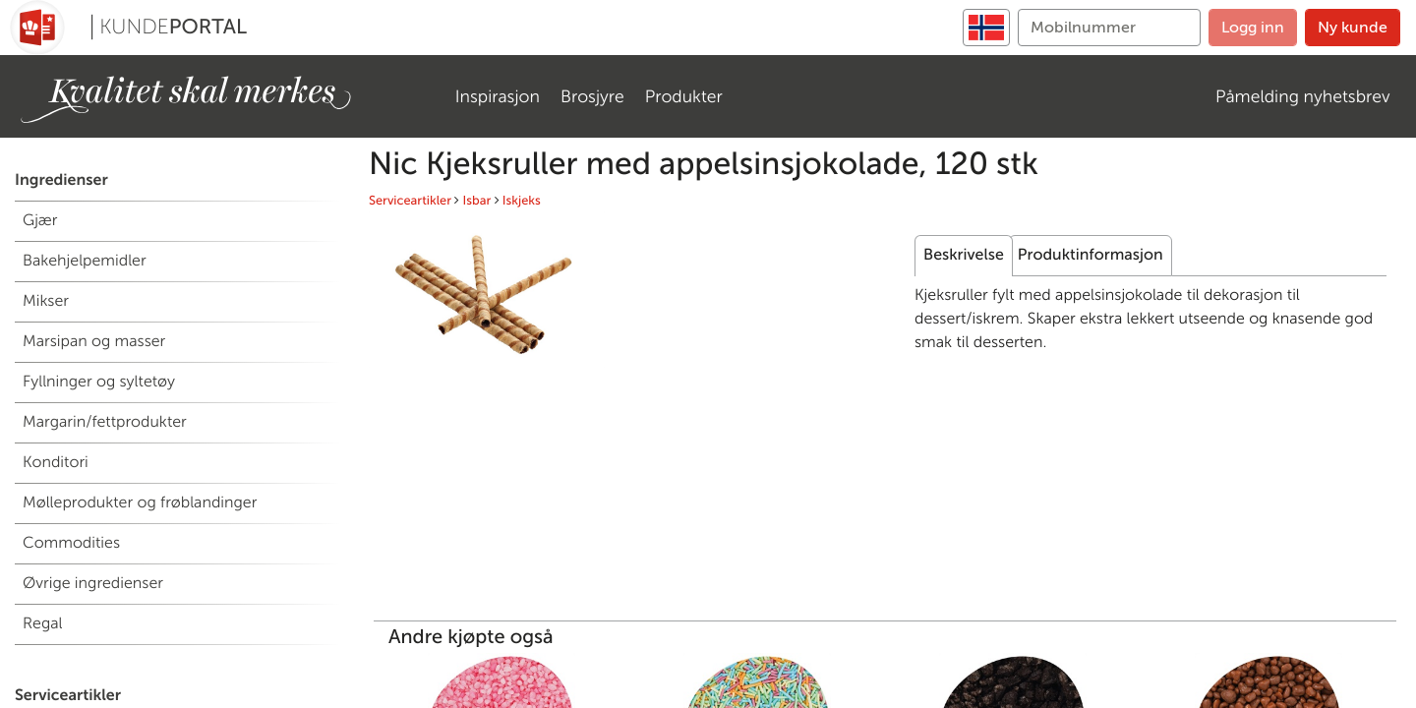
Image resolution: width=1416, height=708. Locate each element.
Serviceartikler (410, 201)
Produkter (684, 96)
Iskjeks (521, 201)
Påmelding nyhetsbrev (1302, 96)
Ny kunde (1352, 27)
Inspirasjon (497, 96)
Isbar (477, 201)
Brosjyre (592, 96)
